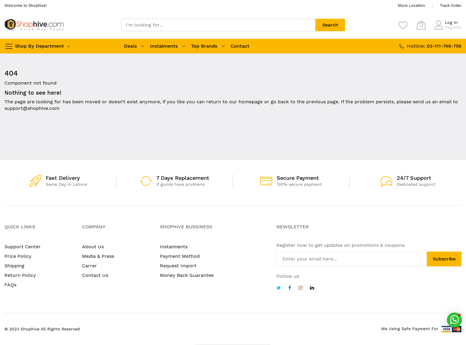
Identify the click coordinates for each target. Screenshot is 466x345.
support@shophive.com (31, 108)
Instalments (164, 46)
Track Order (451, 5)
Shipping (14, 265)
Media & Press (98, 256)
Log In (451, 22)
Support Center (22, 246)
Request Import (178, 265)
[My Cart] (421, 25)
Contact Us (95, 275)
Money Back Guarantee (187, 275)
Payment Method (180, 256)
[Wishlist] (403, 25)
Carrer (89, 265)
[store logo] (34, 25)
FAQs (10, 285)
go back (280, 101)
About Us (93, 246)
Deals (130, 46)
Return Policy (20, 275)
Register (453, 27)
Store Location (411, 5)
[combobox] (218, 25)
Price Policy (18, 256)
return (213, 101)
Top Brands (204, 46)
